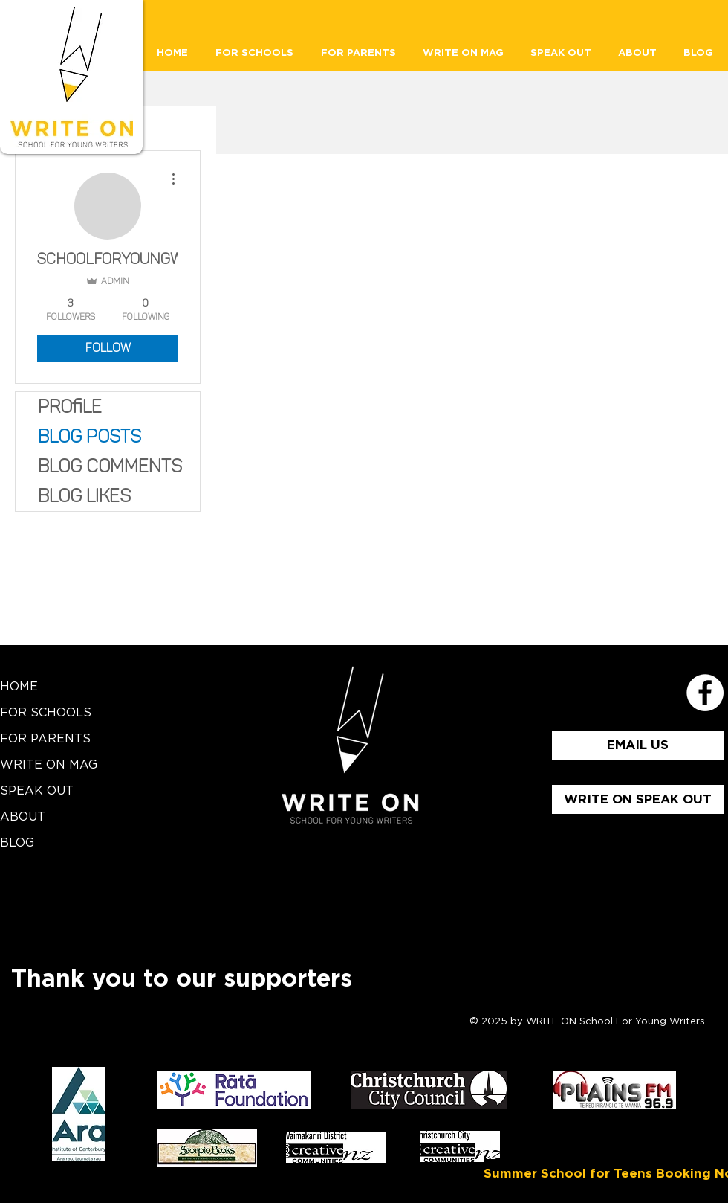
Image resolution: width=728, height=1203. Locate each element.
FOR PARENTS (45, 739)
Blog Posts (89, 436)
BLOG (17, 843)
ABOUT (22, 817)
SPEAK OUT (37, 791)
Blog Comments (110, 466)
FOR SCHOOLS (45, 713)
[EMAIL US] (638, 745)
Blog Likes (84, 496)
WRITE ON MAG (48, 765)
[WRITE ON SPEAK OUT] (638, 799)
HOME (19, 687)
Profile (70, 406)
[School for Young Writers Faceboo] (705, 692)
